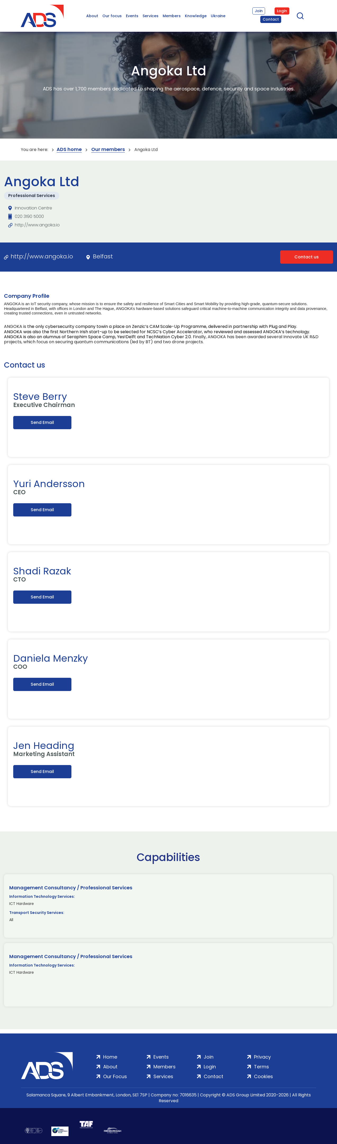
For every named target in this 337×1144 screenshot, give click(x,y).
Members (172, 16)
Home (110, 1057)
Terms (261, 1066)
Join (259, 10)
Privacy (262, 1057)
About (92, 16)
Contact (271, 19)
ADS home (69, 150)
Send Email (42, 422)
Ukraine (218, 16)
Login (282, 10)
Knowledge (196, 16)
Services (150, 16)
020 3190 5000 (29, 216)
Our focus (112, 16)
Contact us (306, 257)
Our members (108, 150)
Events (132, 16)
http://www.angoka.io (37, 225)
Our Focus (115, 1076)
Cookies (263, 1076)
